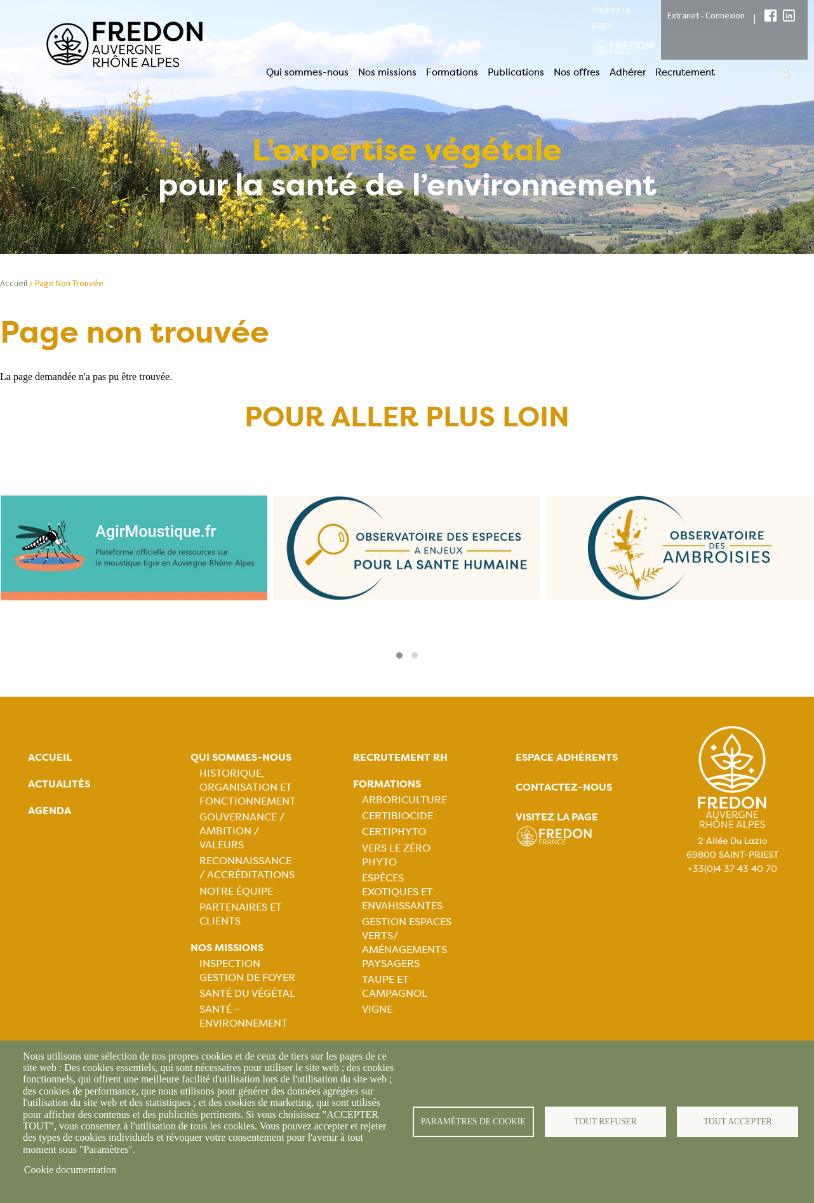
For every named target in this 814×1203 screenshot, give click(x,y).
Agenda (49, 810)
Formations (452, 72)
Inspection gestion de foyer (247, 970)
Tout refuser (605, 1121)
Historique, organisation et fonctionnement (247, 787)
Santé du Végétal (247, 993)
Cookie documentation (70, 1169)
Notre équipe (236, 891)
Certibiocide (397, 815)
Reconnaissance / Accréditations (247, 867)
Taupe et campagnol (394, 986)
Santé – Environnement (243, 1016)
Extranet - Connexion (706, 15)
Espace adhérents (567, 757)
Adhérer (628, 72)
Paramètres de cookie (473, 1121)
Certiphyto (394, 831)
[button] (399, 655)
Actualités (59, 784)
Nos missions (387, 72)
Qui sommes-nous (307, 72)
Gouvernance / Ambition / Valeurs (241, 830)
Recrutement (685, 72)
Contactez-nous (564, 787)
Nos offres (577, 72)
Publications (516, 72)
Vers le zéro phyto (396, 855)
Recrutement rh (400, 757)
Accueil (50, 757)
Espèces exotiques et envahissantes (402, 891)
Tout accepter (738, 1121)
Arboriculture (404, 799)
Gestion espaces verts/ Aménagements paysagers (406, 942)
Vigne (377, 1009)
